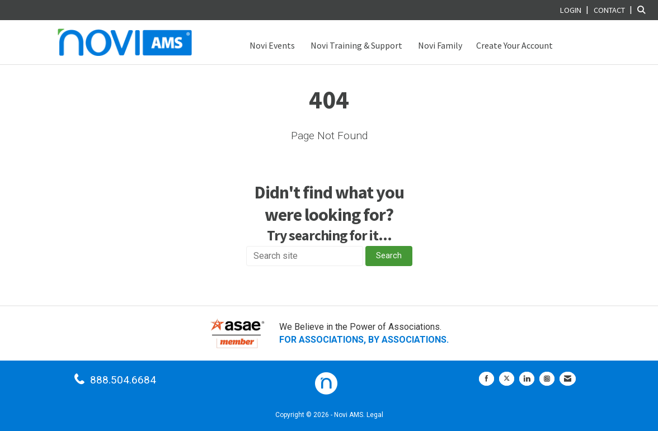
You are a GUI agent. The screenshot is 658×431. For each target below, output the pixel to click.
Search (389, 256)
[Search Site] (643, 9)
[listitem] (575, 9)
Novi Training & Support (355, 45)
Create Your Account (514, 45)
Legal (374, 415)
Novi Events (271, 45)
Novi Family (439, 45)
